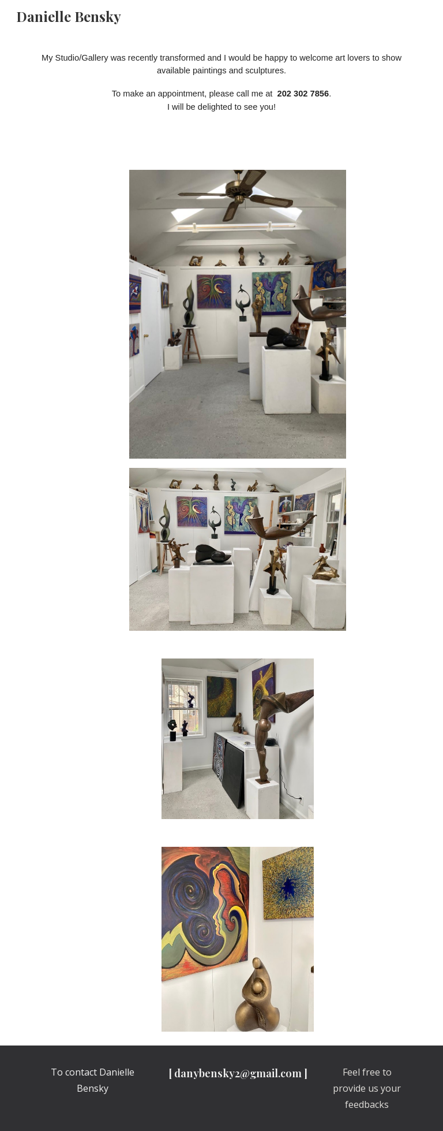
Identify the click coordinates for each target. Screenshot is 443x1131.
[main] (221, 94)
